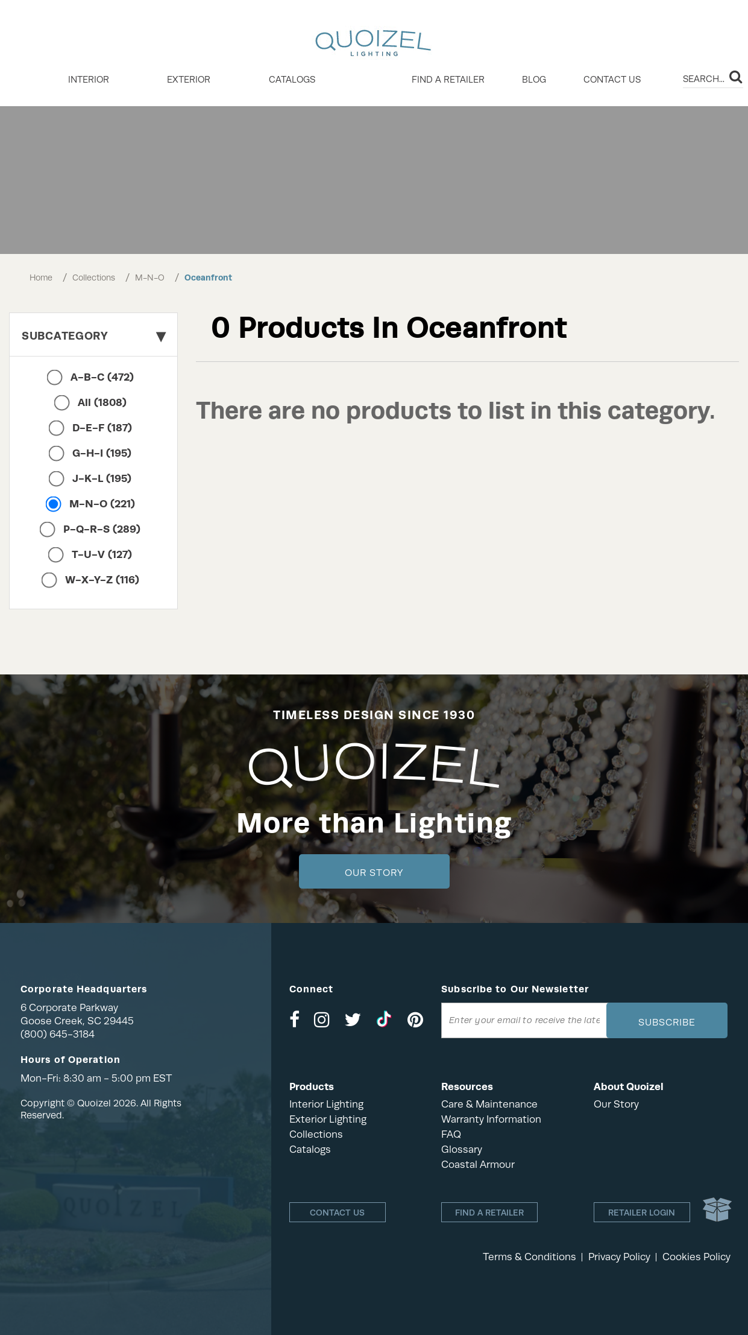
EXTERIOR (188, 79)
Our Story (374, 872)
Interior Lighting (326, 1104)
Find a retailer (448, 79)
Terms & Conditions (529, 1257)
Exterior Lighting (327, 1119)
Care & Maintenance (489, 1104)
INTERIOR (88, 79)
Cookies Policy (696, 1257)
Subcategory (93, 335)
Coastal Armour (478, 1164)
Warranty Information (491, 1119)
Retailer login (641, 1212)
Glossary (461, 1149)
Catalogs (292, 79)
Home (41, 277)
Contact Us (612, 79)
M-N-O (150, 277)
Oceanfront (208, 277)
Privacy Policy (619, 1257)
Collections (93, 277)
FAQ (451, 1134)
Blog (534, 79)
